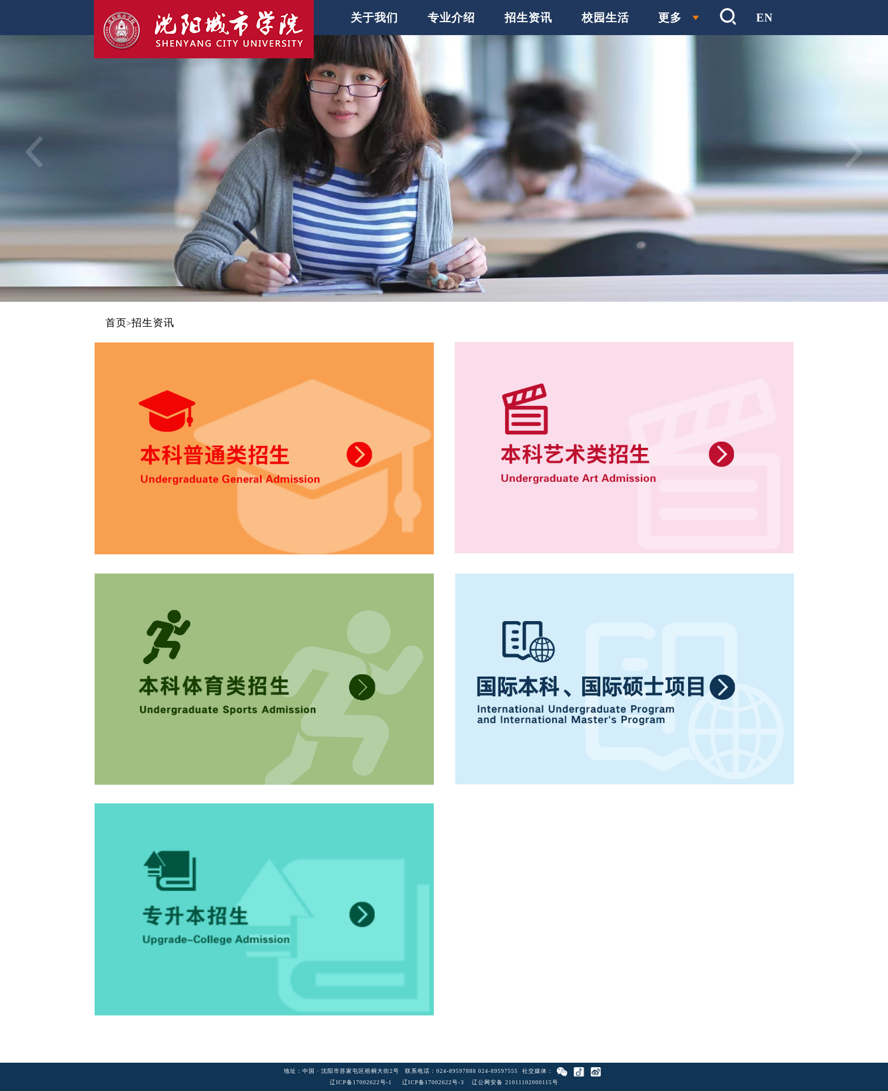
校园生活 (605, 17)
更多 (670, 17)
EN (764, 17)
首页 (116, 322)
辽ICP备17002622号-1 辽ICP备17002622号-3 (397, 1082)
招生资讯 (528, 17)
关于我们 (374, 17)
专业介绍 (451, 17)
